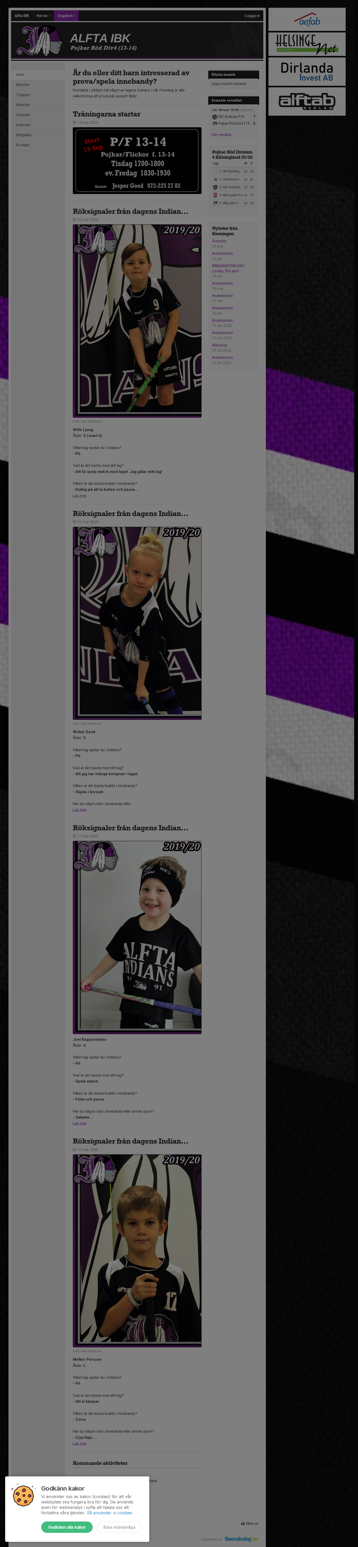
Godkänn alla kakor (67, 1527)
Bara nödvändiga (119, 1527)
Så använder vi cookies (109, 1512)
